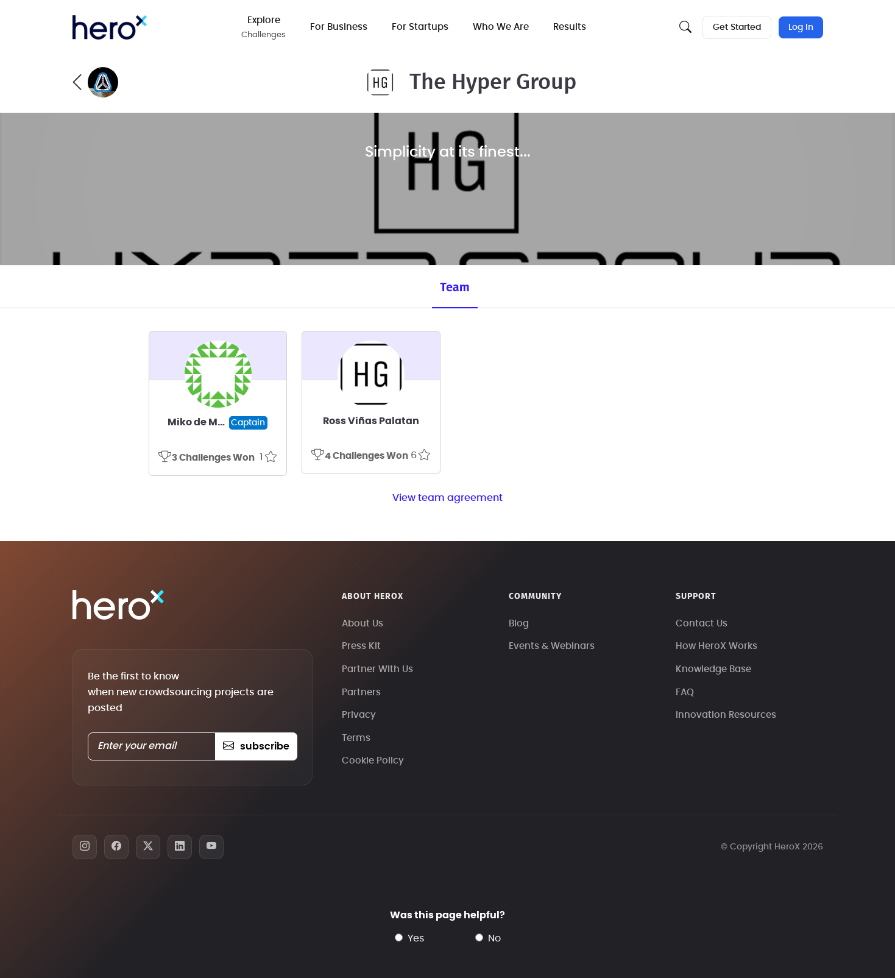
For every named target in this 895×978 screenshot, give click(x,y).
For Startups (420, 27)
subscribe (256, 746)
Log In (800, 27)
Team (454, 287)
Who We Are (501, 27)
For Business (338, 27)
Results (569, 27)
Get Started (737, 27)
